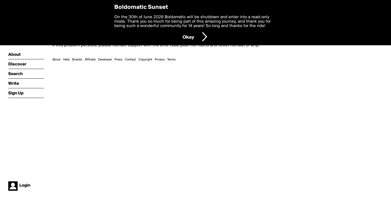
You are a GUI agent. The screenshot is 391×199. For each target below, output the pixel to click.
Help (66, 59)
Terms (171, 59)
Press (119, 59)
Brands (77, 59)
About (56, 59)
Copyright (145, 59)
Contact (130, 59)
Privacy (160, 59)
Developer (105, 59)
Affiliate (90, 59)
